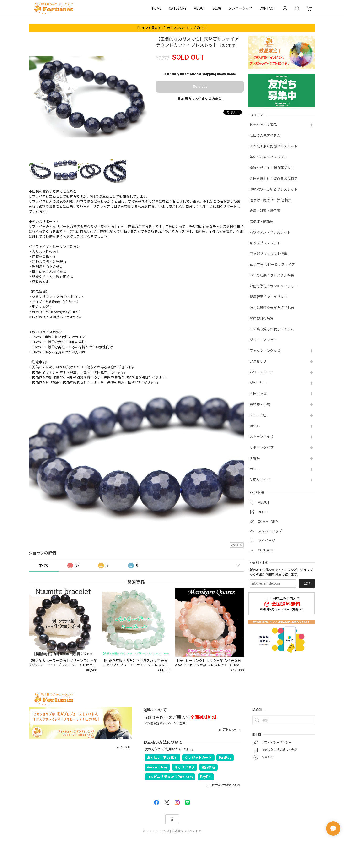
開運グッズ (258, 394)
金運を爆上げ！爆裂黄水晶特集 (273, 178)
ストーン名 (258, 415)
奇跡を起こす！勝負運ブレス (272, 168)
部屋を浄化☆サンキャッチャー (273, 286)
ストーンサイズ (261, 437)
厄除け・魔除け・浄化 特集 (270, 200)
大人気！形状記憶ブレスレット (273, 146)
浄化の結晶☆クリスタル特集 (272, 275)
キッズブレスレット (265, 243)
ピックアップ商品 (263, 125)
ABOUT (200, 8)
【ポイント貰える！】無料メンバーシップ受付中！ (172, 28)
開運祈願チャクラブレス (268, 297)
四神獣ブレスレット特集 (268, 254)
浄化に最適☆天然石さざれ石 (272, 308)
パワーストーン (261, 372)
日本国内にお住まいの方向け (199, 99)
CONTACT (267, 8)
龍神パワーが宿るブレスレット (273, 189)
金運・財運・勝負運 (265, 211)
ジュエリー (258, 383)
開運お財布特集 (262, 318)
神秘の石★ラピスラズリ (268, 157)
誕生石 (255, 426)
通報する (236, 544)
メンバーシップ (241, 8)
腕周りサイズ (260, 480)
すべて (43, 565)
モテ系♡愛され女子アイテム (272, 329)
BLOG (217, 8)
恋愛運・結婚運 (262, 221)
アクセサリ (258, 361)
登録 (307, 583)
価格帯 (255, 458)
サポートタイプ (262, 447)
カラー (255, 469)
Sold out (200, 86)
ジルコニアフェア (263, 340)
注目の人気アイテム (265, 135)
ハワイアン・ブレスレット (270, 232)
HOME (157, 8)
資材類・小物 (260, 404)
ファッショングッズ (265, 351)
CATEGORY (178, 8)
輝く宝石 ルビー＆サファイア (272, 265)
